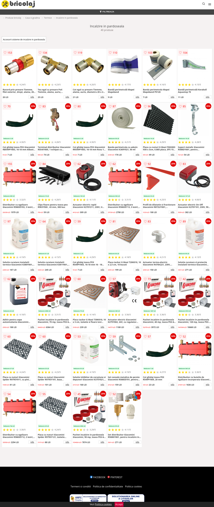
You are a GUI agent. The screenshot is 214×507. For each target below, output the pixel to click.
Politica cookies (133, 486)
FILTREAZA (107, 12)
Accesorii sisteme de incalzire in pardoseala (24, 39)
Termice (48, 17)
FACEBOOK (97, 477)
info (32, 97)
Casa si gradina (32, 17)
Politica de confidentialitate (108, 486)
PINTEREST (114, 477)
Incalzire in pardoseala (67, 17)
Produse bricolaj (13, 17)
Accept (119, 504)
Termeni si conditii (81, 486)
